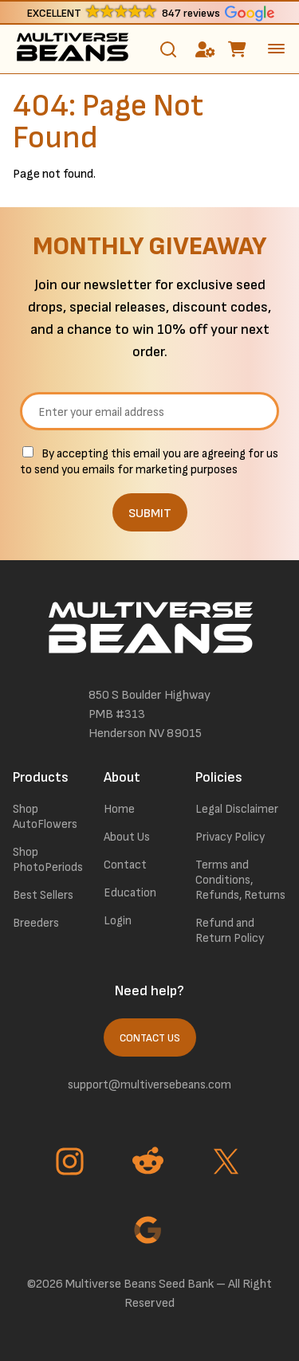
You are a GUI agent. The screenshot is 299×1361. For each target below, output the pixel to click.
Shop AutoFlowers (45, 817)
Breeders (36, 923)
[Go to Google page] (149, 1231)
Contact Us (150, 1038)
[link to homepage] (72, 49)
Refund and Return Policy (229, 931)
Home (119, 809)
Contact (125, 865)
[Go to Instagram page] (71, 1163)
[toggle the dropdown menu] (276, 49)
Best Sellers (43, 895)
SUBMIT (149, 513)
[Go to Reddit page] (149, 1163)
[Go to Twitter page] (228, 1163)
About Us (127, 837)
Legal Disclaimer (236, 809)
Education (130, 892)
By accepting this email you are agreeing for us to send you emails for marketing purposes (149, 461)
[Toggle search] (168, 49)
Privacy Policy (230, 837)
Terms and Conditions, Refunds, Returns (240, 880)
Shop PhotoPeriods (48, 860)
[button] (149, 12)
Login (118, 920)
